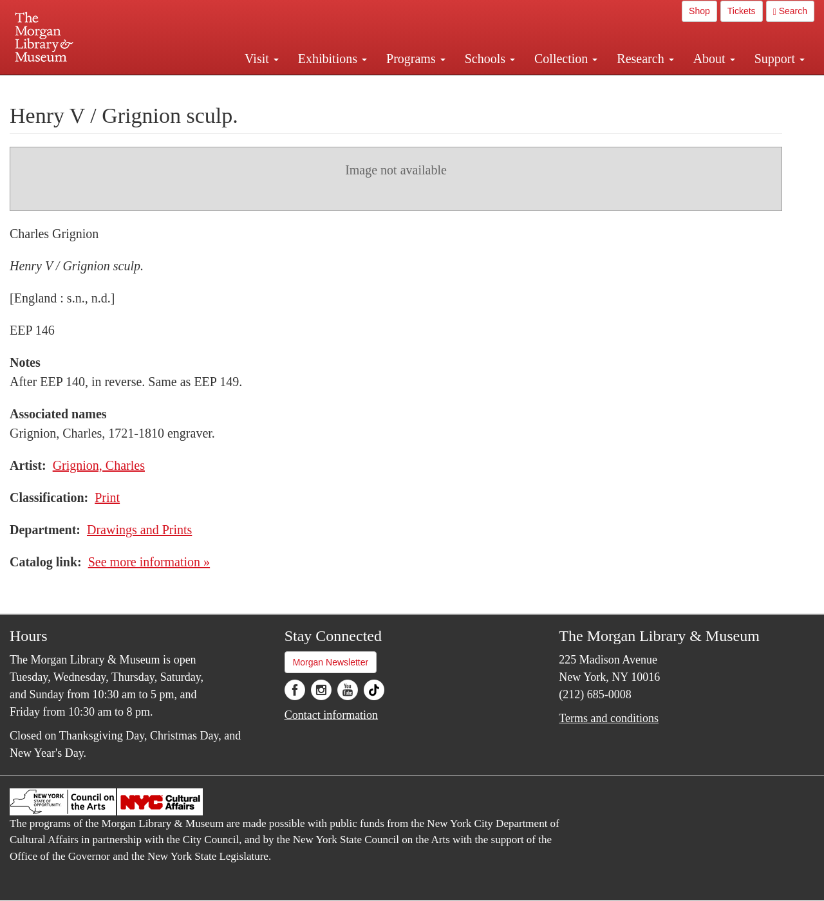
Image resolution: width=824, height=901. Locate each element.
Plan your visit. (259, 86)
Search (790, 11)
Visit (262, 58)
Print (107, 497)
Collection (565, 58)
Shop (699, 11)
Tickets (741, 11)
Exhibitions (332, 58)
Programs (415, 58)
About (714, 58)
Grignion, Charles (99, 465)
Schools (490, 58)
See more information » (149, 562)
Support (779, 58)
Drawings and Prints (139, 530)
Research (645, 58)
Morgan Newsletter (331, 662)
